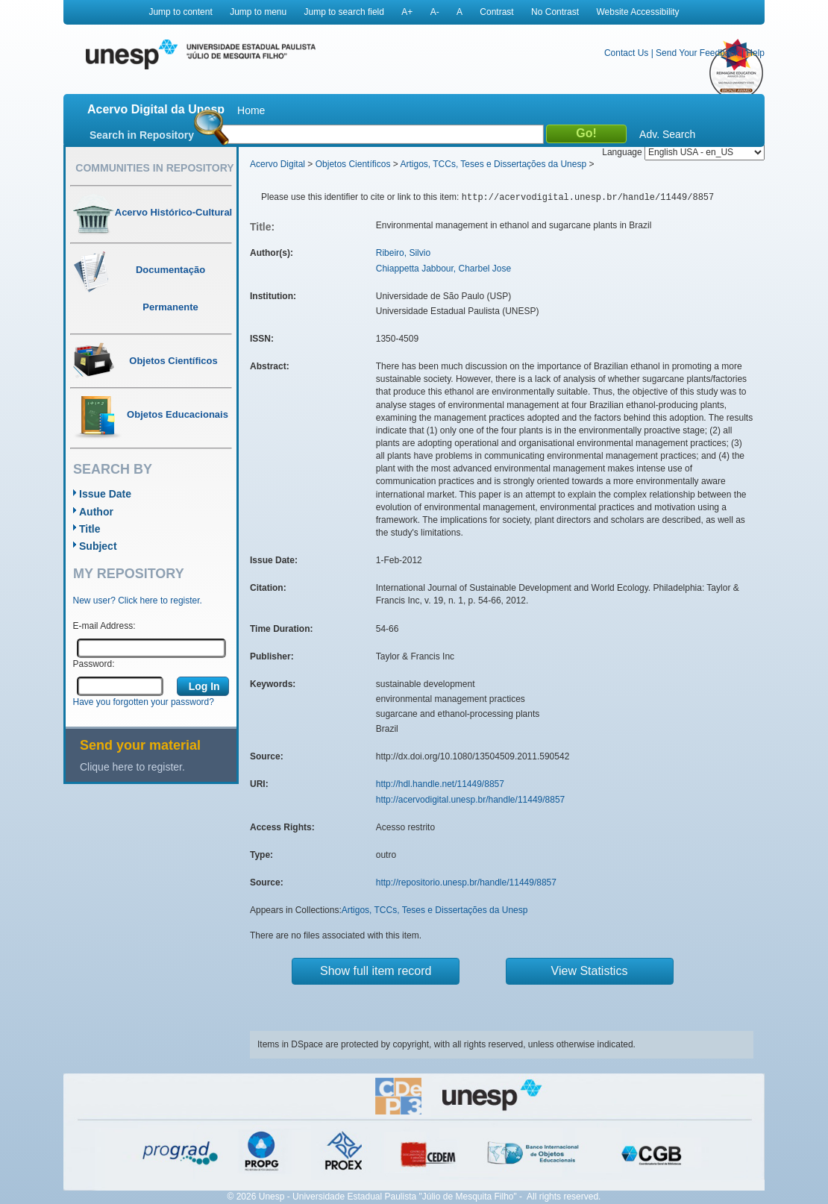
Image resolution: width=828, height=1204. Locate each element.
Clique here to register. (132, 767)
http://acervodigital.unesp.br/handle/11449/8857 (470, 799)
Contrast (496, 12)
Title (90, 529)
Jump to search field (344, 12)
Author (96, 512)
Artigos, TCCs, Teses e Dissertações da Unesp (493, 164)
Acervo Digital (277, 164)
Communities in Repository (154, 168)
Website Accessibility (637, 12)
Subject (98, 546)
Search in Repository (142, 135)
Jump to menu (258, 12)
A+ (407, 12)
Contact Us (626, 53)
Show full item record (375, 971)
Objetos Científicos (353, 164)
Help (755, 53)
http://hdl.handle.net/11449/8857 (440, 784)
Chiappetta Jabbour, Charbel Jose (443, 268)
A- (434, 12)
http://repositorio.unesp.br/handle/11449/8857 (466, 882)
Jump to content (180, 12)
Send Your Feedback (697, 53)
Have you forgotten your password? (143, 702)
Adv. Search (667, 134)
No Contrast (555, 12)
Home (251, 110)
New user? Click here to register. (137, 600)
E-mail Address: (104, 626)
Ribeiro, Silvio (403, 253)
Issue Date (105, 494)
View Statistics (589, 971)
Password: (94, 664)
